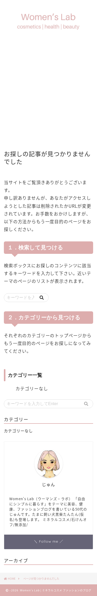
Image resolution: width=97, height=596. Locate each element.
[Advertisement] (48, 92)
